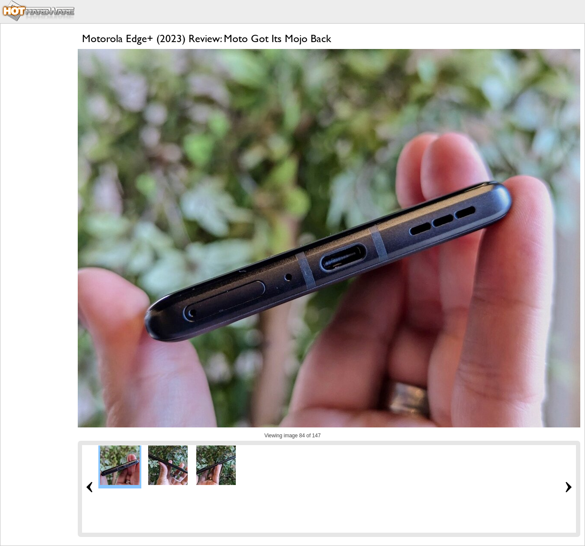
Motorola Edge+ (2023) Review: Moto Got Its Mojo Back (206, 38)
